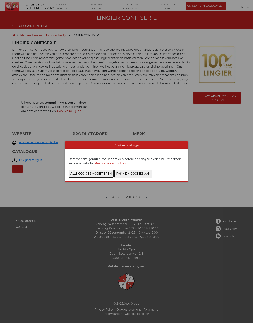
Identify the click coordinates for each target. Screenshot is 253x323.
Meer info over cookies (110, 163)
